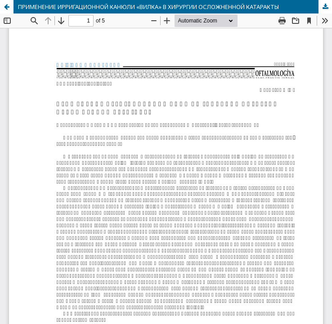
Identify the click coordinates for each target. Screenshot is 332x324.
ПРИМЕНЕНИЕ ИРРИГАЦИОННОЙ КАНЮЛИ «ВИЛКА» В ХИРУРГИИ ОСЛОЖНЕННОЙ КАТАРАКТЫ (148, 7)
